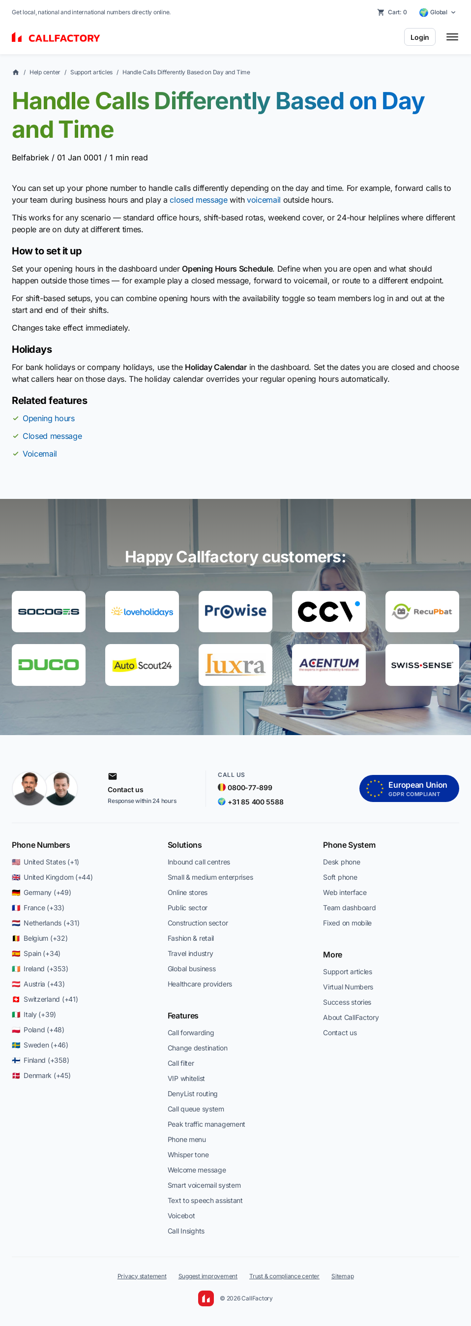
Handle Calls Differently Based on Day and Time (186, 72)
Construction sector (198, 923)
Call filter (181, 1063)
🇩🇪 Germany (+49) (41, 892)
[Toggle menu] (452, 37)
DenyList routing (193, 1093)
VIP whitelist (186, 1078)
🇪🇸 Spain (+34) (36, 953)
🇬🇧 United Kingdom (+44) (52, 877)
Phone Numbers (41, 845)
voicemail (264, 200)
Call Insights (186, 1231)
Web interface (344, 892)
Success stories (347, 1002)
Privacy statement (142, 1276)
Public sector (187, 907)
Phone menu (187, 1139)
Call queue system (196, 1109)
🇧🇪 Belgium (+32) (40, 938)
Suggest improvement (207, 1276)
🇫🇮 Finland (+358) (40, 1060)
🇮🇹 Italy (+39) (34, 1014)
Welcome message (197, 1170)
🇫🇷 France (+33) (38, 907)
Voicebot (181, 1215)
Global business (192, 968)
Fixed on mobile (347, 923)
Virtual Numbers (348, 987)
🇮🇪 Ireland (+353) (40, 968)
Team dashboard (349, 907)
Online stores (187, 892)
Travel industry (190, 953)
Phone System (349, 845)
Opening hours (49, 418)
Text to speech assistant (205, 1200)
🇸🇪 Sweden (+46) (40, 1045)
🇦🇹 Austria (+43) (38, 984)
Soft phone (340, 877)
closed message (199, 200)
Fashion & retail (191, 938)
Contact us (339, 1032)
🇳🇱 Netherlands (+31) (45, 923)
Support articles (91, 72)
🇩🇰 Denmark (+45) (41, 1075)
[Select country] (437, 12)
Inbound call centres (199, 862)
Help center (44, 72)
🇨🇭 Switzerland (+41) (45, 999)
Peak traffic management (207, 1124)
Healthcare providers (200, 984)
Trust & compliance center (284, 1276)
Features (183, 1015)
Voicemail (40, 454)
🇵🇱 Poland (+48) (38, 1029)
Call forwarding (191, 1032)
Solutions (185, 845)
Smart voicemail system (204, 1185)
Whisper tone (188, 1154)
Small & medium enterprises (210, 877)
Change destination (198, 1048)
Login (420, 37)
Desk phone (341, 862)
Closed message (52, 436)
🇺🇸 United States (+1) (45, 862)
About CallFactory (351, 1017)
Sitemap (342, 1276)
